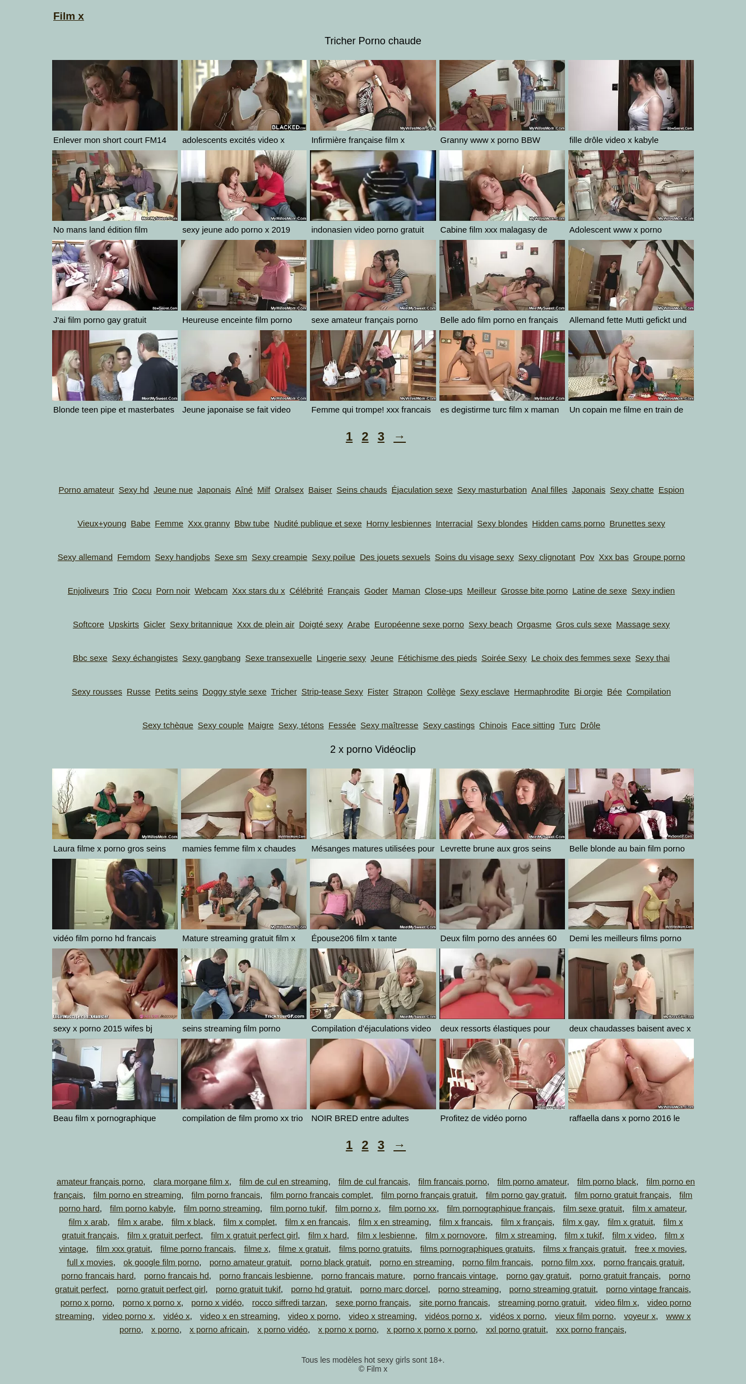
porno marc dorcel (394, 1289)
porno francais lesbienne (265, 1275)
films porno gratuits (374, 1248)
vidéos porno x (452, 1316)
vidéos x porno (517, 1316)
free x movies (659, 1248)
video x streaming (382, 1316)
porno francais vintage (454, 1275)
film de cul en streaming (283, 1181)
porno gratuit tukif (248, 1289)
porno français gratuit (643, 1262)
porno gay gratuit (537, 1275)
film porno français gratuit (428, 1195)
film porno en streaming (138, 1195)
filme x (256, 1248)
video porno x (128, 1316)
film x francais (465, 1221)
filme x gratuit (303, 1248)
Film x (68, 16)
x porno (165, 1329)
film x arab (88, 1221)
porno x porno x (152, 1302)
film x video (633, 1235)
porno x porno (87, 1302)
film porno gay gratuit (525, 1195)
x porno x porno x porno (431, 1329)
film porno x (357, 1208)
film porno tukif (297, 1208)
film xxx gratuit (123, 1248)
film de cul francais (373, 1181)
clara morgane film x (191, 1181)
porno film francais (496, 1262)
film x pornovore (455, 1235)
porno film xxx (567, 1262)
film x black (192, 1221)
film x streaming (524, 1235)
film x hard (327, 1235)
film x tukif (583, 1235)
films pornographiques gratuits (476, 1248)
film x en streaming (393, 1221)
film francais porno (452, 1181)
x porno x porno (347, 1329)
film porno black (606, 1181)
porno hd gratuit (320, 1289)
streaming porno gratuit (541, 1302)
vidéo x (176, 1316)
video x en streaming (238, 1316)
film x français (527, 1221)
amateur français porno (100, 1181)
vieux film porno (584, 1316)
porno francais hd (176, 1275)
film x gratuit (630, 1221)
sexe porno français (372, 1302)
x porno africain (218, 1329)
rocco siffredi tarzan (289, 1302)
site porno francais (453, 1302)
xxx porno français (590, 1329)
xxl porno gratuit (516, 1329)
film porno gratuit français (621, 1195)
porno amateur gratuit (250, 1262)
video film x (616, 1302)
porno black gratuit (334, 1262)
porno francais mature (362, 1275)
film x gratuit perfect (164, 1235)
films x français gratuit (583, 1248)
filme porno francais (197, 1248)
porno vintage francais (647, 1289)
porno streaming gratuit (552, 1289)
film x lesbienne (386, 1235)
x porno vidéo (282, 1329)
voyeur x (640, 1316)
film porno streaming (222, 1208)
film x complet (249, 1221)
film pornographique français (500, 1208)
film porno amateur (532, 1181)
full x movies (90, 1262)
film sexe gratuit (592, 1208)
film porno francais (226, 1195)
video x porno (313, 1316)
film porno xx (413, 1208)
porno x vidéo (216, 1302)
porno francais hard (97, 1275)
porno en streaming (415, 1262)
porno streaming (468, 1289)
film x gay (580, 1221)
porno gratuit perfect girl (161, 1289)
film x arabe (139, 1221)
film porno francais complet (321, 1195)
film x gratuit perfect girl (254, 1235)
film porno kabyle (141, 1208)
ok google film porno (161, 1262)
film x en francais (317, 1221)
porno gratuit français (619, 1275)
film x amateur (658, 1208)
